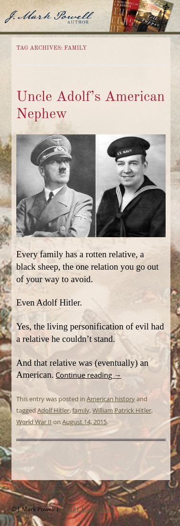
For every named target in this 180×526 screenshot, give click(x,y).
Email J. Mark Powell (87, 509)
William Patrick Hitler (121, 410)
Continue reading (88, 375)
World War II (34, 421)
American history (111, 398)
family (81, 410)
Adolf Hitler (53, 410)
